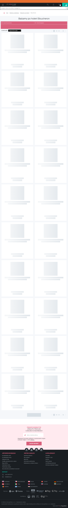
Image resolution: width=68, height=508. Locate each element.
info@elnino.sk (8, 476)
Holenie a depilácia (14, 13)
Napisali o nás (49, 457)
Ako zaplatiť (27, 457)
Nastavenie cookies (21, 502)
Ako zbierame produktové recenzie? (10, 468)
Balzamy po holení (24, 13)
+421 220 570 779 (8, 474)
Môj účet (26, 459)
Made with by (60, 506)
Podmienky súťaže (6, 467)
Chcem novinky (34, 443)
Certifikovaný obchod (51, 463)
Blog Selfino (5, 463)
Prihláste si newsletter (34, 429)
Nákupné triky (5, 459)
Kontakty (48, 455)
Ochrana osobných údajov (52, 465)
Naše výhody (49, 461)
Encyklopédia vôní (6, 455)
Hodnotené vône (6, 465)
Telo (7, 13)
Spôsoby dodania (28, 455)
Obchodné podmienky (29, 461)
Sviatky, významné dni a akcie (9, 461)
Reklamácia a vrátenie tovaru (31, 463)
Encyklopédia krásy (6, 457)
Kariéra (47, 459)
